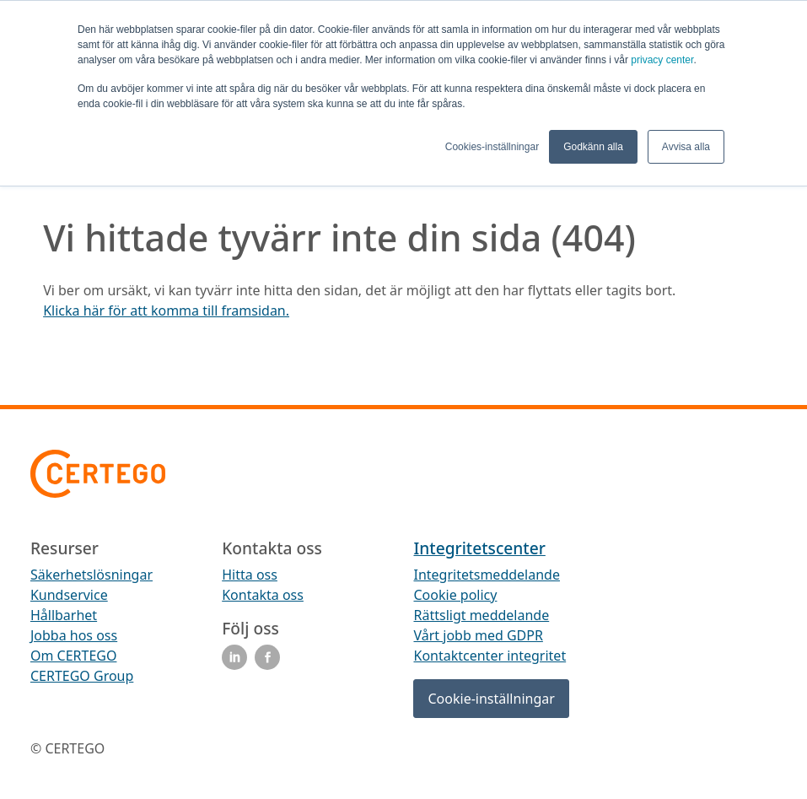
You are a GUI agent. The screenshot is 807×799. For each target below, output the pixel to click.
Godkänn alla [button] (593, 147)
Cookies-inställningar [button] (492, 147)
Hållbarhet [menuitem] (63, 615)
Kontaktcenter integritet (489, 655)
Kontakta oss (263, 595)
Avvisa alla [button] (686, 147)
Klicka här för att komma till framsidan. (166, 310)
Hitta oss (249, 574)
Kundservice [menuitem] (69, 595)
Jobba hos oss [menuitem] (73, 635)
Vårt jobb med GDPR (477, 635)
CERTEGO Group (81, 676)
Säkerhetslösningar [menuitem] (91, 574)
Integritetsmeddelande (486, 574)
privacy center (662, 60)
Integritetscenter (479, 548)
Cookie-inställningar (491, 698)
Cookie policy (455, 595)
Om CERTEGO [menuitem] (73, 655)
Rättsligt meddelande (481, 615)
